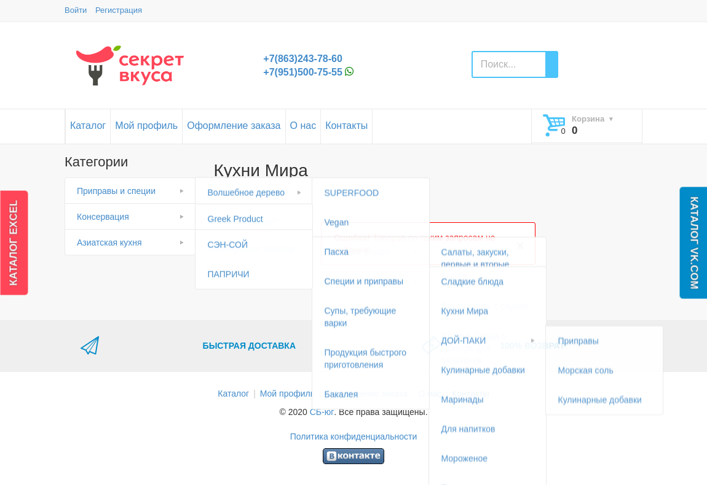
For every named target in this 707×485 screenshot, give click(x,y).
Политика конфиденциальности (353, 436)
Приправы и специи (116, 191)
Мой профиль (146, 125)
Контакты (346, 125)
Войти (76, 10)
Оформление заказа (233, 125)
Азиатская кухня (109, 242)
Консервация (103, 217)
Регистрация (118, 10)
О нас (303, 125)
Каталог (88, 125)
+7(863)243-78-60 (302, 58)
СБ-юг (322, 412)
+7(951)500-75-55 (302, 72)
